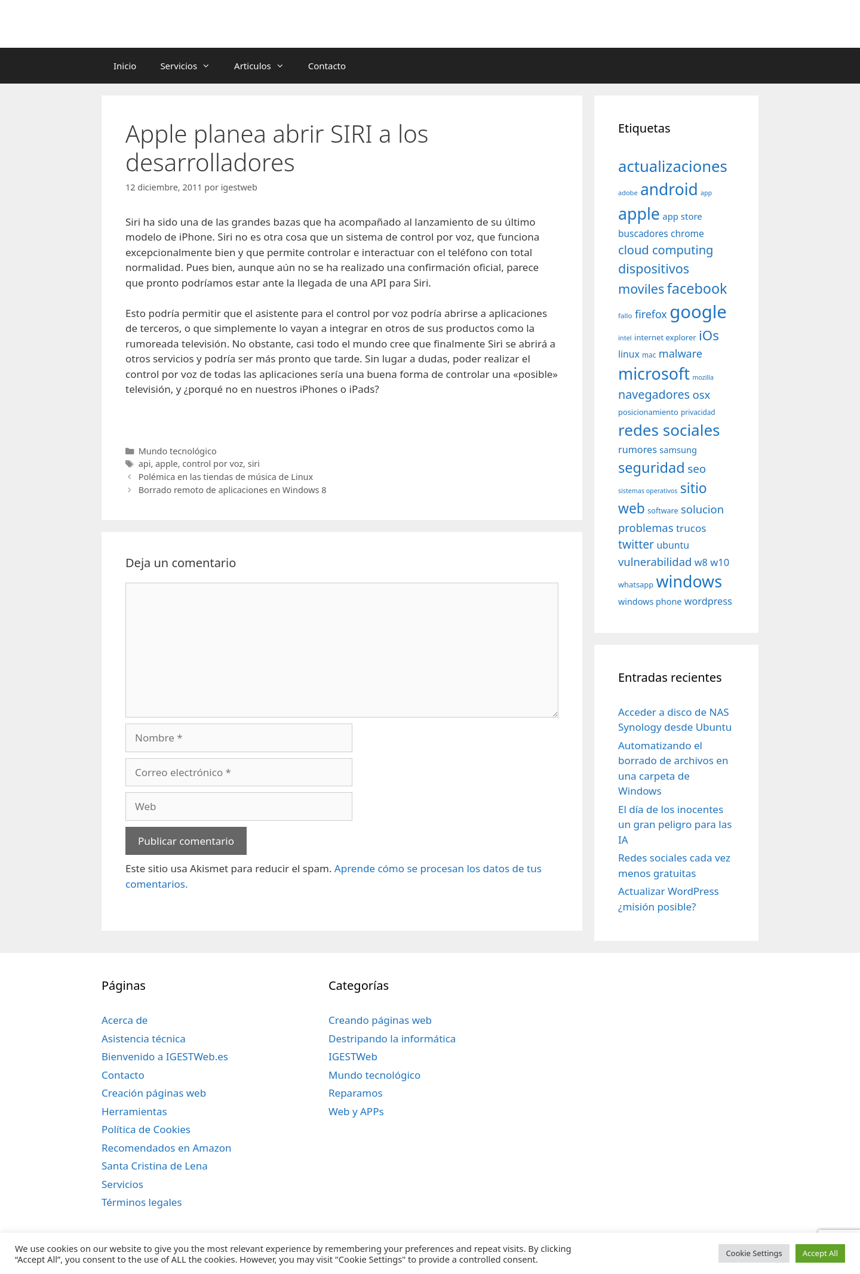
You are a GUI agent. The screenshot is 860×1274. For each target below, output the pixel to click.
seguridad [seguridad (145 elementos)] (651, 467)
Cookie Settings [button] (754, 1253)
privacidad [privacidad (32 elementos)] (698, 412)
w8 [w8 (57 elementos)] (701, 562)
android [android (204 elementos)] (669, 189)
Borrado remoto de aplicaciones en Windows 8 (233, 490)
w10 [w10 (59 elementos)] (719, 562)
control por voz (212, 463)
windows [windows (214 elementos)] (689, 581)
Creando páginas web (380, 1020)
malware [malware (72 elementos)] (680, 353)
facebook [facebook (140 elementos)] (697, 288)
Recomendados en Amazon (166, 1148)
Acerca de (125, 1020)
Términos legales (142, 1202)
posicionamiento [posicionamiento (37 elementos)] (648, 412)
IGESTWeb (352, 1056)
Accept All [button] (820, 1253)
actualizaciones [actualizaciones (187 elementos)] (672, 166)
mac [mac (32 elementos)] (649, 354)
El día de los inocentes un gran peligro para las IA (675, 824)
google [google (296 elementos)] (698, 312)
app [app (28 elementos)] (706, 193)
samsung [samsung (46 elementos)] (678, 450)
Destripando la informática (392, 1038)
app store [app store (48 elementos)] (682, 216)
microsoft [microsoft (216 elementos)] (654, 373)
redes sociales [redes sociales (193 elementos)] (669, 430)
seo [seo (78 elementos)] (696, 468)
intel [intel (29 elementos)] (625, 337)
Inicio (124, 66)
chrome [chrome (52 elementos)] (687, 233)
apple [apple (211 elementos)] (639, 213)
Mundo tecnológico (178, 451)
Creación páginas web (154, 1093)
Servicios (191, 66)
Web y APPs (356, 1111)
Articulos (265, 66)
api (145, 463)
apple (166, 463)
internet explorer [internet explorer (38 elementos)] (665, 337)
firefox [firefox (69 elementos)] (651, 314)
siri (254, 463)
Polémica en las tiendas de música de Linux (226, 476)
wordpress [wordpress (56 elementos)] (708, 601)
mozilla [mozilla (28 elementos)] (703, 377)
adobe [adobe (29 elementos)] (628, 192)
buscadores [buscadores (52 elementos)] (643, 233)
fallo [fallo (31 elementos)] (625, 315)
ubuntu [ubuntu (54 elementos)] (672, 545)
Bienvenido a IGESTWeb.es (165, 1056)
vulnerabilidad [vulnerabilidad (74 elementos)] (655, 561)
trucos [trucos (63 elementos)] (691, 528)
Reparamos (355, 1093)
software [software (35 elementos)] (662, 511)
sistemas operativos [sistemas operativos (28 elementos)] (647, 491)
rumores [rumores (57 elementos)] (637, 449)
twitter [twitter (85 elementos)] (636, 544)
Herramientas (134, 1111)
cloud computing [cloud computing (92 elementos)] (665, 250)
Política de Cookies (146, 1129)
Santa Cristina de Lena (155, 1166)
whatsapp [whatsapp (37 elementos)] (635, 584)
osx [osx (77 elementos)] (701, 394)
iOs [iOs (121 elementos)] (709, 335)
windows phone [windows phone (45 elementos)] (649, 601)
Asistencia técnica (144, 1038)
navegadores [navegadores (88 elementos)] (654, 394)
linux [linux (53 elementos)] (629, 354)
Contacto (327, 66)
